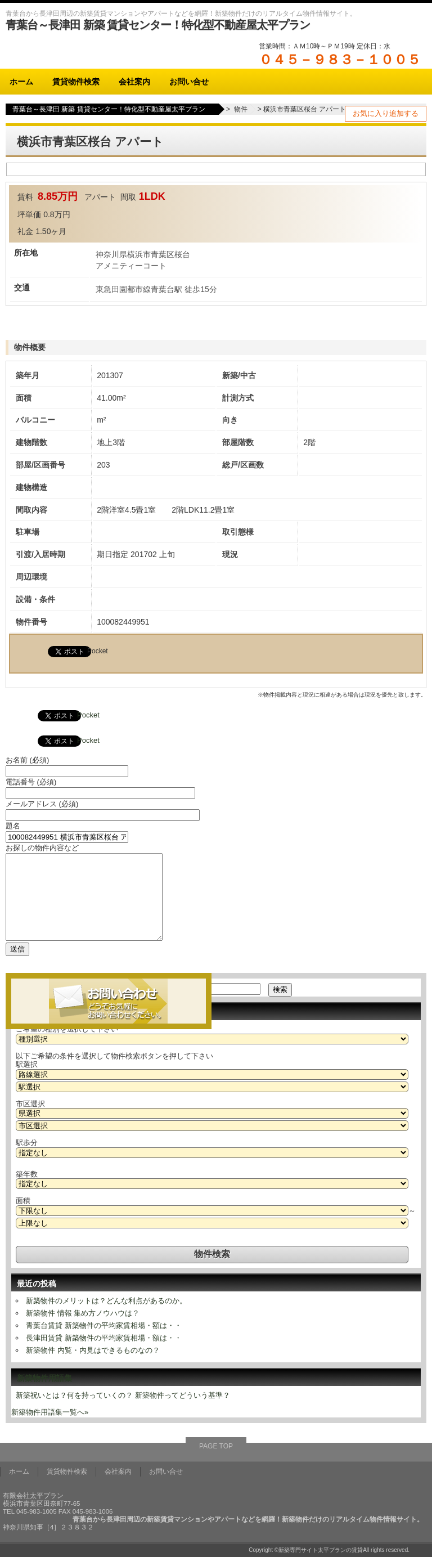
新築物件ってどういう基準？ (182, 1395)
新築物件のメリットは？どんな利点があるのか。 (106, 1300)
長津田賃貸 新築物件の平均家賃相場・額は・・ (104, 1338)
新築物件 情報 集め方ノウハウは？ (83, 1313)
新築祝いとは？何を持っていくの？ (74, 1395)
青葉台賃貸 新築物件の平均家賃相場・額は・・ (104, 1325)
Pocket (97, 651)
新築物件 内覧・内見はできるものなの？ (93, 1350)
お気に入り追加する (385, 113)
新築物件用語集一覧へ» (49, 1412)
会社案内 (134, 81)
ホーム (21, 81)
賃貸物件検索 (76, 81)
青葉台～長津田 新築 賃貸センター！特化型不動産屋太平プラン (158, 25)
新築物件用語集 (44, 1378)
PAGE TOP (216, 1446)
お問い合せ (189, 81)
